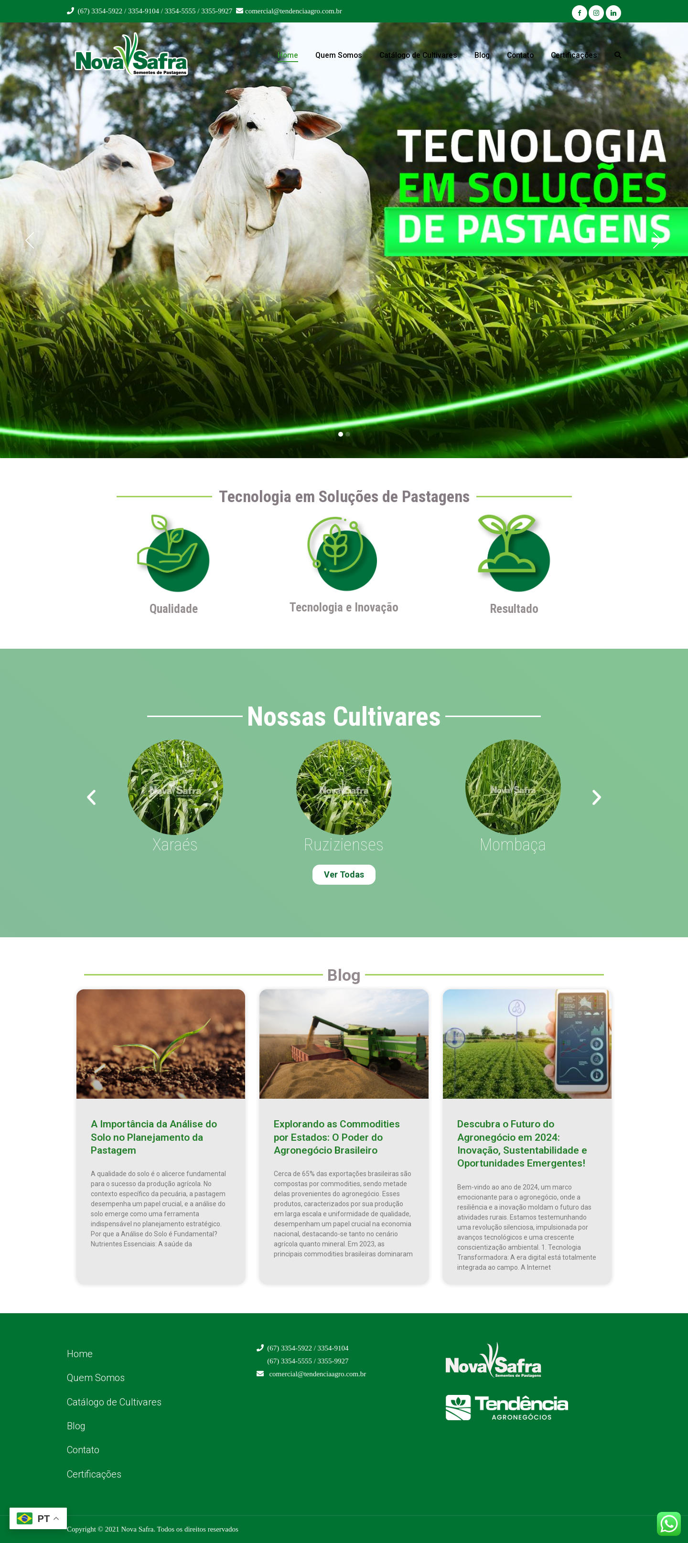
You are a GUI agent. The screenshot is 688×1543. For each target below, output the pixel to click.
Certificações (574, 55)
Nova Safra (137, 1529)
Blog (482, 55)
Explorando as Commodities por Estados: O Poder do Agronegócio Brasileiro (337, 1137)
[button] (30, 240)
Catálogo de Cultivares (418, 55)
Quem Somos (338, 55)
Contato (520, 55)
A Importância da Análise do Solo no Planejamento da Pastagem (154, 1137)
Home (288, 55)
